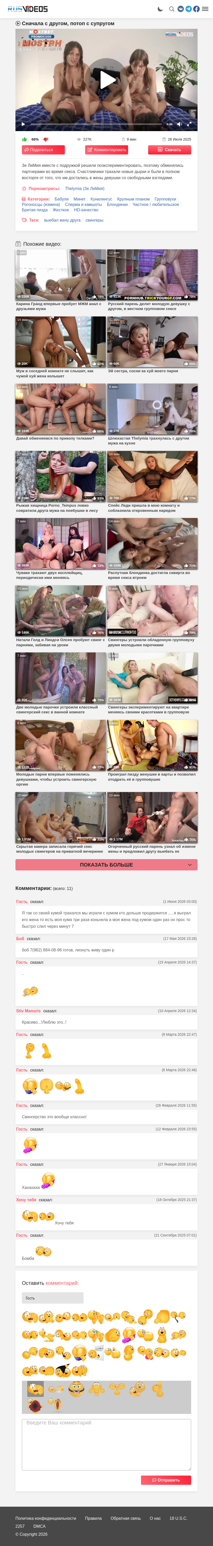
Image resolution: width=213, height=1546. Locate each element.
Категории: (39, 199)
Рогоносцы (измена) (41, 204)
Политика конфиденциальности (45, 1518)
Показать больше (106, 865)
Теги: (34, 220)
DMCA (39, 1526)
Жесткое (61, 210)
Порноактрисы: (44, 188)
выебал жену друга (62, 220)
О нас (155, 1518)
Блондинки (117, 204)
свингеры (94, 220)
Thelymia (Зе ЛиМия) (84, 188)
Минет (80, 199)
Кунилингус (101, 199)
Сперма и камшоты (83, 204)
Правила (93, 1518)
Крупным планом (133, 199)
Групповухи (165, 199)
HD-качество (86, 210)
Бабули (62, 199)
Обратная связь (126, 1518)
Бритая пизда (35, 210)
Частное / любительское (156, 204)
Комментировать (110, 150)
